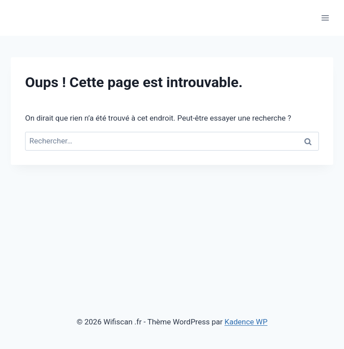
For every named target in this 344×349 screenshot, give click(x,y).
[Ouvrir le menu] (325, 18)
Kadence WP (245, 321)
